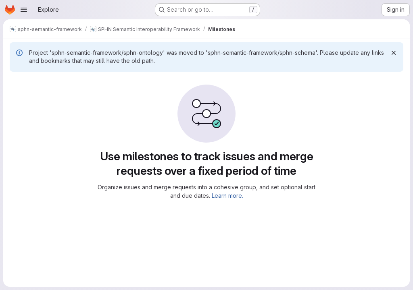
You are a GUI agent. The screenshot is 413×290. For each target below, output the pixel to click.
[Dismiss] (393, 53)
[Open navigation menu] (23, 9)
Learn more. (227, 195)
